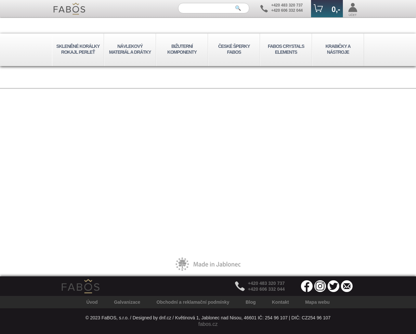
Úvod (92, 302)
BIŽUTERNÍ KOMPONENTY (182, 49)
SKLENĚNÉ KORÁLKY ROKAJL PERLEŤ (77, 49)
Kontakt (280, 302)
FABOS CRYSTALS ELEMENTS (286, 49)
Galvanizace (127, 302)
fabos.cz (208, 324)
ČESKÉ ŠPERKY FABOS (234, 49)
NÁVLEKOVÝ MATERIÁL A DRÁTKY (130, 49)
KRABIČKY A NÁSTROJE (337, 49)
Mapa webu (317, 302)
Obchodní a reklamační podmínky (193, 302)
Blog (251, 302)
